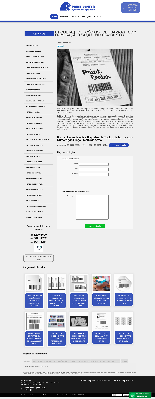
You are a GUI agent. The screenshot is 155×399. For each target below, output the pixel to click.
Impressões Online (33, 201)
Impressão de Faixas (33, 156)
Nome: (91, 164)
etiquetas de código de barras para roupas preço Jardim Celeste (79, 337)
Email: (91, 169)
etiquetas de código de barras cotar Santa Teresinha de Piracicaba (56, 339)
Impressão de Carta (33, 134)
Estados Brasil (48, 361)
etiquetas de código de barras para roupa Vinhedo (101, 299)
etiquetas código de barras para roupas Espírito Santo (101, 337)
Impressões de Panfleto (35, 184)
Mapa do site (127, 381)
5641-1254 (134, 10)
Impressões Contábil (33, 173)
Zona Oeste (116, 361)
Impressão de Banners (34, 123)
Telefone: (90, 174)
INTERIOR (73, 361)
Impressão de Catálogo (34, 145)
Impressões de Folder (34, 178)
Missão (75, 17)
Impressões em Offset (34, 195)
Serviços (86, 17)
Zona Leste (106, 361)
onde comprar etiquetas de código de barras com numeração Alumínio (56, 301)
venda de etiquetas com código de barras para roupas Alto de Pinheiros (34, 301)
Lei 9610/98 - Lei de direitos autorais (72, 373)
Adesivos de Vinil (32, 45)
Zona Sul (124, 361)
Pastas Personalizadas (34, 217)
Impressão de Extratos (34, 151)
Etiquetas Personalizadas (36, 84)
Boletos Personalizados (35, 56)
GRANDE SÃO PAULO (61, 361)
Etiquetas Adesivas (33, 73)
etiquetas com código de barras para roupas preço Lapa (123, 299)
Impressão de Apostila (34, 117)
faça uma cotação (119, 145)
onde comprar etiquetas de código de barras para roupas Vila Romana (79, 301)
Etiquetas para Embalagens (36, 79)
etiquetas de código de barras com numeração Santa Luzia (124, 337)
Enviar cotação (95, 226)
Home (54, 17)
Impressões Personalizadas (36, 206)
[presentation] (77, 184)
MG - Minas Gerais (83, 361)
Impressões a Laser (33, 167)
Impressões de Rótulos (34, 189)
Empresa (64, 17)
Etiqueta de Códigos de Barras (37, 68)
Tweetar (60, 46)
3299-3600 (134, 5)
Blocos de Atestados (33, 51)
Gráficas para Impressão (35, 101)
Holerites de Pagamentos (35, 106)
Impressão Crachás (33, 112)
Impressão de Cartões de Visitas (37, 140)
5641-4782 (134, 8)
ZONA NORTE (37, 361)
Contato (98, 17)
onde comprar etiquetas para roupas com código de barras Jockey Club (34, 339)
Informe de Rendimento (34, 212)
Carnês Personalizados (35, 62)
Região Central (96, 361)
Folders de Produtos (34, 90)
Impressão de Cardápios (35, 128)
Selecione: (27, 361)
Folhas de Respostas (33, 95)
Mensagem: (85, 207)
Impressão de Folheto (34, 162)
